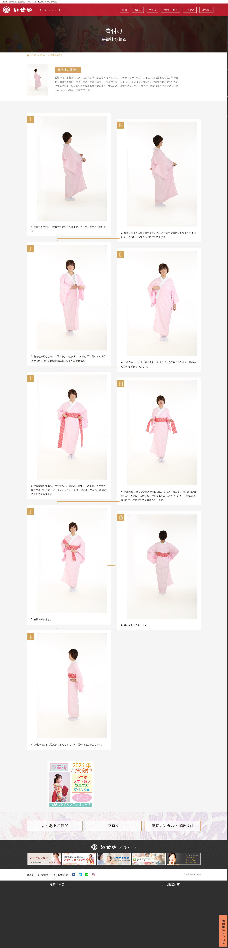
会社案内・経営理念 (37, 875)
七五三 (137, 10)
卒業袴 (152, 10)
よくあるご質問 (54, 826)
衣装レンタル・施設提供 (173, 826)
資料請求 (206, 10)
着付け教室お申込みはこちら (223, 928)
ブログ (114, 826)
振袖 (124, 10)
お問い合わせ (170, 10)
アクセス (189, 10)
